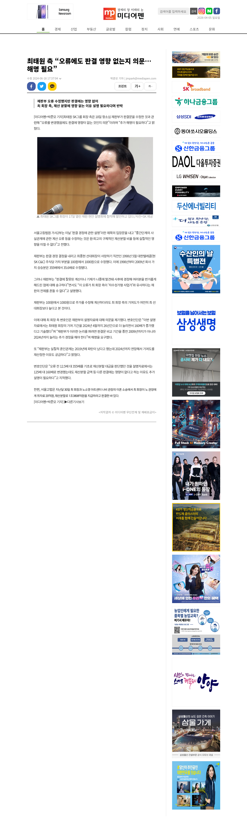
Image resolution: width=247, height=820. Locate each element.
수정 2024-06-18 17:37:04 (44, 78)
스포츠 (194, 29)
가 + (137, 86)
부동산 (91, 29)
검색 (193, 11)
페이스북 (31, 86)
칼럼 (128, 29)
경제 (58, 29)
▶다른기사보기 (74, 401)
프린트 (122, 86)
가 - (150, 86)
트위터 (41, 86)
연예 (176, 29)
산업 (74, 29)
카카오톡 (52, 86)
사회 (160, 29)
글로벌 (110, 29)
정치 (144, 29)
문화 (212, 29)
